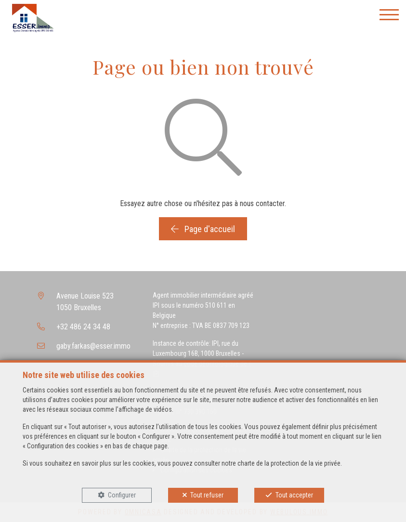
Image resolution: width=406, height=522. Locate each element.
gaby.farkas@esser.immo (93, 346)
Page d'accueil (203, 229)
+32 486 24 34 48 (83, 326)
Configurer (122, 495)
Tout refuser (206, 495)
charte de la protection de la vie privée (289, 463)
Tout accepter (294, 495)
